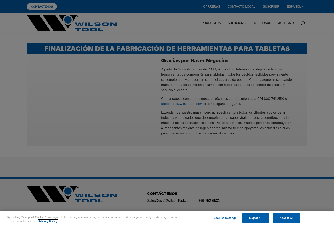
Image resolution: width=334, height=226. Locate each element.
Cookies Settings (225, 218)
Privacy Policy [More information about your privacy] (47, 221)
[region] (167, 218)
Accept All (287, 218)
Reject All (255, 218)
